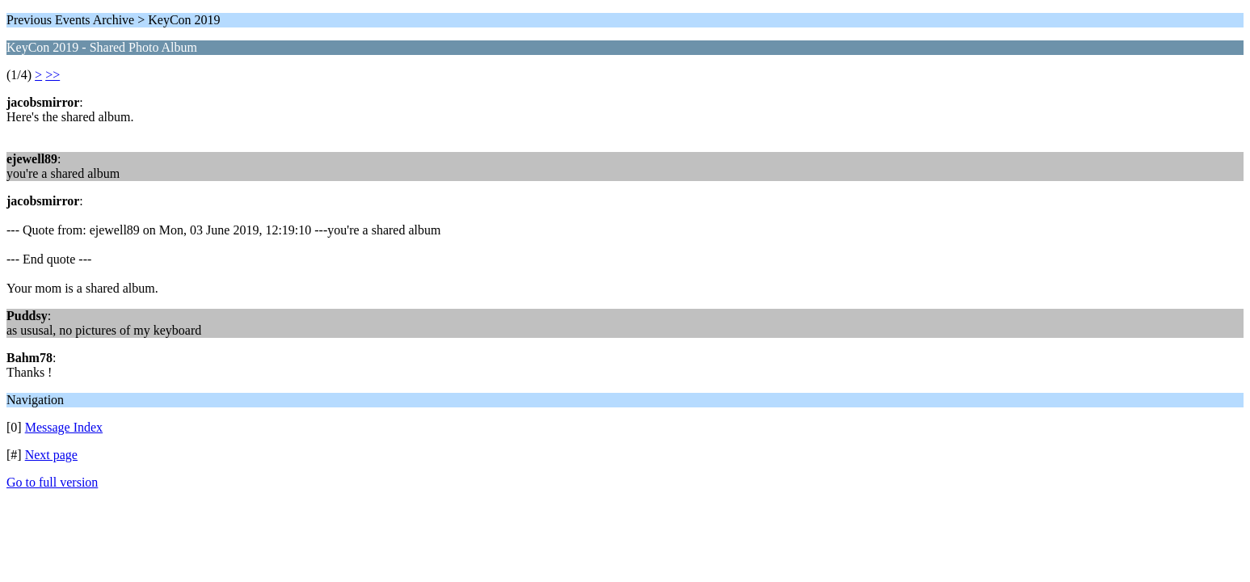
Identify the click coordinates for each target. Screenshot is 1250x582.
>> (52, 75)
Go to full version (52, 482)
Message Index (64, 427)
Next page (51, 455)
